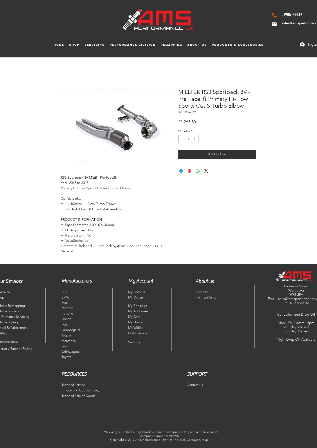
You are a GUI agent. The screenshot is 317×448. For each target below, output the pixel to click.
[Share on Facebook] (181, 171)
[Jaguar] (72, 335)
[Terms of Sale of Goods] (80, 395)
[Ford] (72, 324)
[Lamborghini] (72, 329)
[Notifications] (139, 333)
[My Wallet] (139, 327)
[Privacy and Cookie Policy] (80, 390)
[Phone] (274, 15)
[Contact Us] (198, 385)
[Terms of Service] (77, 385)
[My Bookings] (139, 305)
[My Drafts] (139, 322)
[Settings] (139, 342)
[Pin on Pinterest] (189, 171)
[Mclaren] (72, 308)
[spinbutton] (188, 139)
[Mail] (274, 24)
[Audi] (74, 292)
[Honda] (72, 319)
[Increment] (195, 139)
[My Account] (139, 292)
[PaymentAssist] (206, 297)
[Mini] (74, 303)
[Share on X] (206, 171)
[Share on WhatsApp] (197, 171)
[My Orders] (139, 297)
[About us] (211, 292)
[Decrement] (181, 139)
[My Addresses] (139, 311)
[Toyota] (67, 356)
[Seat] (72, 346)
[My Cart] (141, 316)
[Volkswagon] (72, 351)
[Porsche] (72, 313)
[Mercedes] (72, 340)
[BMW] (74, 297)
